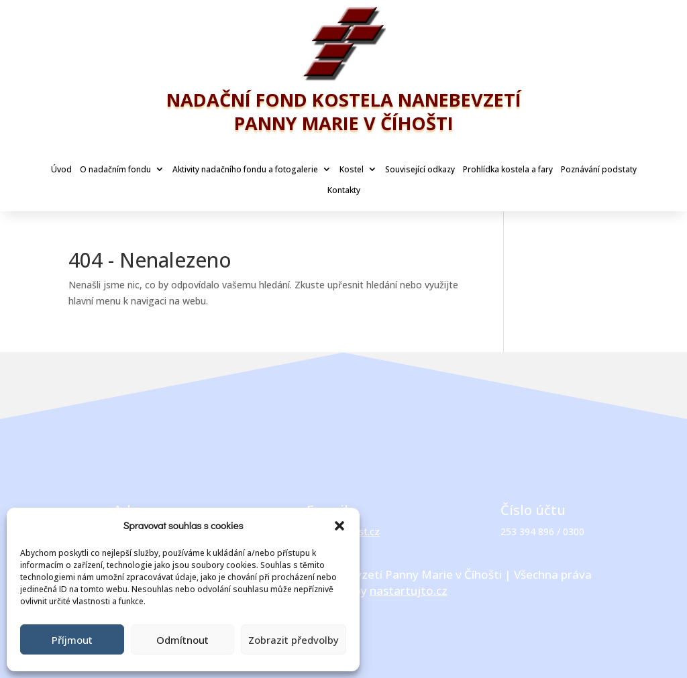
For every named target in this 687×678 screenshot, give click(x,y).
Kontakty (343, 190)
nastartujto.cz (408, 590)
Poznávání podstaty (599, 169)
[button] (339, 525)
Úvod (61, 169)
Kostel (351, 169)
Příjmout (72, 639)
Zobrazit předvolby (293, 639)
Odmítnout (182, 639)
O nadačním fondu (115, 169)
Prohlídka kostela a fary (508, 169)
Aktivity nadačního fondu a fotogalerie (245, 169)
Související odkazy (420, 169)
